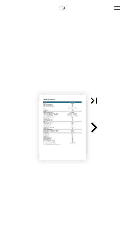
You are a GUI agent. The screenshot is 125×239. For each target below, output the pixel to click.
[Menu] (117, 8)
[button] (94, 101)
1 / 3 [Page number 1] (62, 8)
